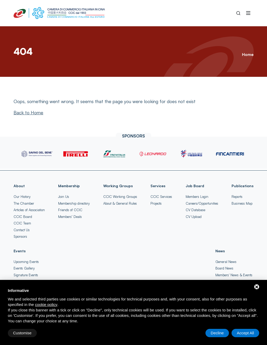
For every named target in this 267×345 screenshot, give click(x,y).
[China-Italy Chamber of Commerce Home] (59, 13)
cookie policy (46, 304)
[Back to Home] (28, 112)
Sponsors (20, 236)
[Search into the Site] (238, 13)
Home (247, 54)
